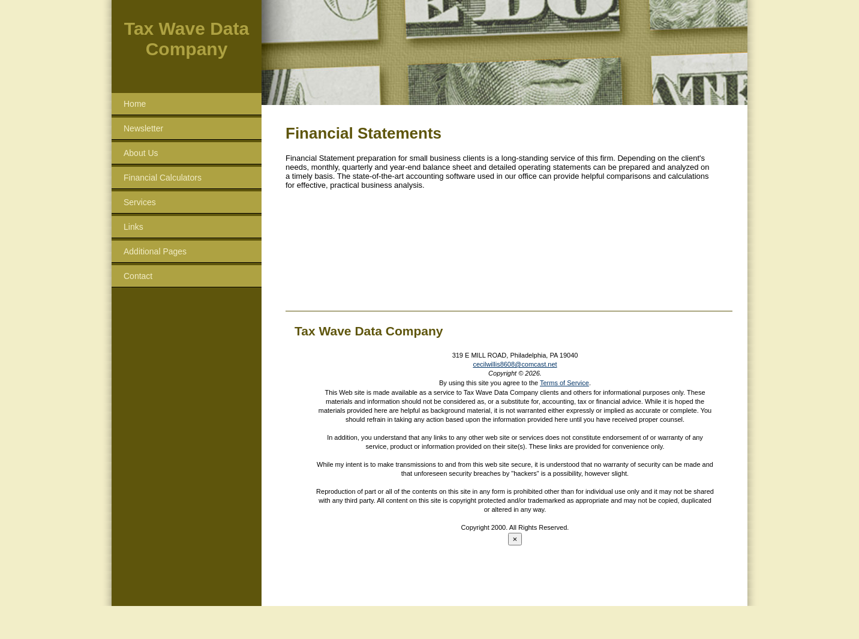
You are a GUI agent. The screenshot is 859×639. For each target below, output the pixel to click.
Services (140, 202)
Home (135, 104)
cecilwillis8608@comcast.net (515, 364)
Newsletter (143, 128)
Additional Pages (155, 251)
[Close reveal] (515, 539)
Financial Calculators (163, 177)
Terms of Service (564, 382)
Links (133, 227)
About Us (141, 153)
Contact (138, 276)
